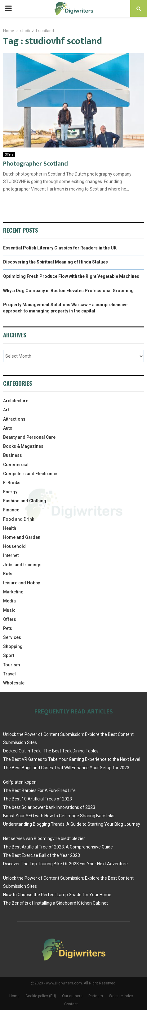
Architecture (15, 400)
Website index (121, 996)
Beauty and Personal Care (29, 437)
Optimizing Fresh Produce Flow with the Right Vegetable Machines (71, 276)
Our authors (72, 996)
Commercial (16, 464)
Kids (7, 573)
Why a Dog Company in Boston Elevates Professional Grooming (68, 290)
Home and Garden (21, 537)
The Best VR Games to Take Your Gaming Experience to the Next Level (71, 759)
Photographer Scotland (35, 163)
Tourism (11, 664)
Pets (7, 628)
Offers (9, 154)
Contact (71, 1004)
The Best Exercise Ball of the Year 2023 (41, 855)
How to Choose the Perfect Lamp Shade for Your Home (57, 894)
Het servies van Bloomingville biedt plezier (44, 838)
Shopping (13, 646)
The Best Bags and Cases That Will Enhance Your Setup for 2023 (66, 767)
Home (14, 996)
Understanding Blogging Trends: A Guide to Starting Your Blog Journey (71, 824)
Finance (11, 509)
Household (14, 546)
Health (9, 528)
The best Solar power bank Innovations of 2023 (49, 807)
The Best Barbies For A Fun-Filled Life (39, 790)
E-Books (11, 482)
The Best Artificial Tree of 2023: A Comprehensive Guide (58, 846)
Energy (10, 491)
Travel (9, 673)
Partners (95, 996)
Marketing (13, 591)
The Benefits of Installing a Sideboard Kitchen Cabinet (55, 903)
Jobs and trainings (22, 564)
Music (9, 610)
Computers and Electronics (31, 473)
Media (9, 600)
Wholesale (13, 682)
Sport (8, 655)
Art (6, 409)
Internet (11, 555)
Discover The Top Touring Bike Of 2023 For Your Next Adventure (65, 863)
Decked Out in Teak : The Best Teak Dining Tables (51, 750)
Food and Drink (18, 519)
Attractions (14, 419)
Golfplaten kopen (20, 782)
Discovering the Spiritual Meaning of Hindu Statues (55, 261)
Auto (7, 428)
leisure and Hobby (21, 582)
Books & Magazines (23, 446)
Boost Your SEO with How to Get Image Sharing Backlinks (58, 815)
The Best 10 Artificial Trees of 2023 (37, 798)
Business (12, 455)
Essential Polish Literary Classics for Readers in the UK (60, 247)
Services (12, 637)
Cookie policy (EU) (40, 996)
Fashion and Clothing (24, 500)
